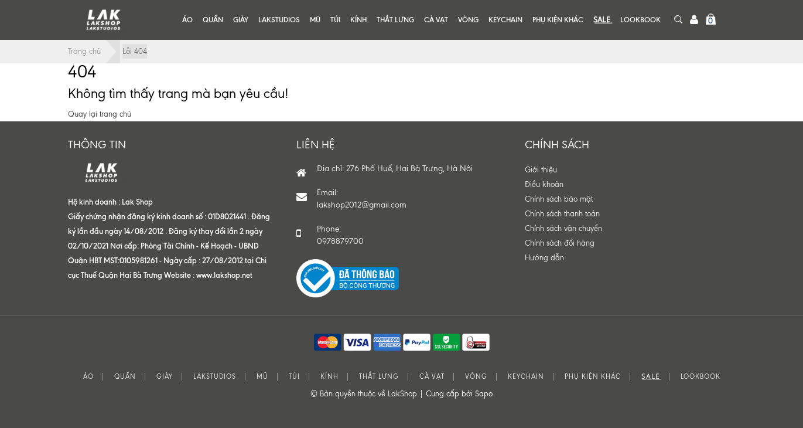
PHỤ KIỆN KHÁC (557, 19)
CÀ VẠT (436, 19)
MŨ (315, 19)
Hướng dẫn (544, 257)
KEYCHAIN (505, 19)
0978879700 (340, 241)
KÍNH (358, 19)
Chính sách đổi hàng (559, 243)
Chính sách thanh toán (562, 213)
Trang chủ (84, 51)
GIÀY (240, 19)
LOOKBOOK (640, 19)
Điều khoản (544, 184)
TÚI (335, 19)
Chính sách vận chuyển (563, 228)
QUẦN (213, 19)
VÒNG (468, 19)
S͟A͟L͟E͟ (601, 19)
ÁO (187, 19)
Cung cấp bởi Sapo (459, 393)
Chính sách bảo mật (559, 199)
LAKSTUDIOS (279, 19)
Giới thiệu (541, 169)
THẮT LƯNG (395, 19)
